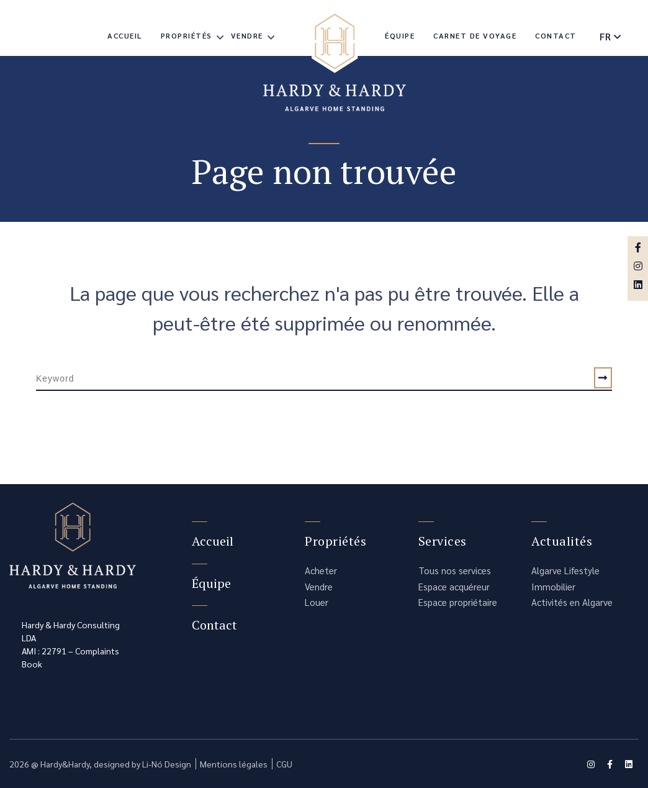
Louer (316, 602)
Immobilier (553, 586)
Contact (556, 35)
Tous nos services (454, 570)
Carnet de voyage (474, 35)
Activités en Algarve (572, 602)
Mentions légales (234, 763)
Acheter (321, 570)
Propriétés (186, 35)
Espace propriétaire (457, 602)
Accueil (124, 35)
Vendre (247, 35)
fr (605, 36)
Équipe (400, 35)
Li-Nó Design (166, 763)
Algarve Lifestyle (565, 570)
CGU (284, 763)
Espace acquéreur (454, 586)
